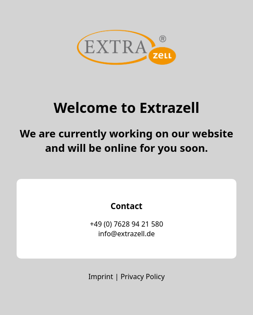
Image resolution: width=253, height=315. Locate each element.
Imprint (100, 276)
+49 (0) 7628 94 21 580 (126, 224)
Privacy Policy (143, 276)
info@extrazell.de (126, 233)
